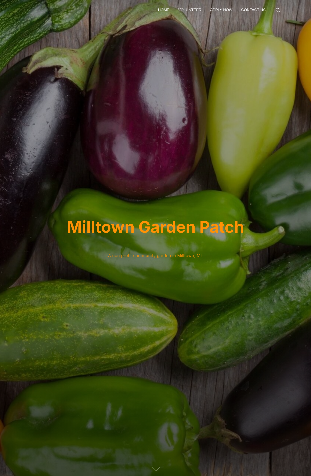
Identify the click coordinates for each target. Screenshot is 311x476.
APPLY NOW (221, 10)
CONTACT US (253, 10)
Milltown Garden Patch (155, 227)
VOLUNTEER (189, 10)
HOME (163, 10)
